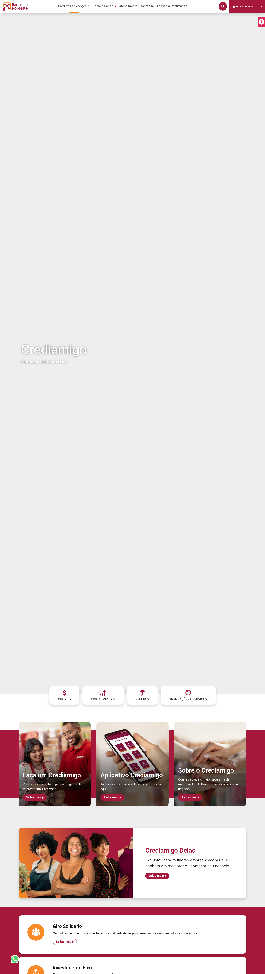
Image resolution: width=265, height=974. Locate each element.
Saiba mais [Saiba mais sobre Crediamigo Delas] (156, 875)
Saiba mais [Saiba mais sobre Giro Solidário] (63, 941)
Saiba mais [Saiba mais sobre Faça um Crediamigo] (33, 797)
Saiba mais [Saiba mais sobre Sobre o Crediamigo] (189, 797)
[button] (261, 22)
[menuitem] (74, 6)
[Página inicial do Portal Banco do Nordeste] (14, 6)
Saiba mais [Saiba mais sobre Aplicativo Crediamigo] (111, 797)
